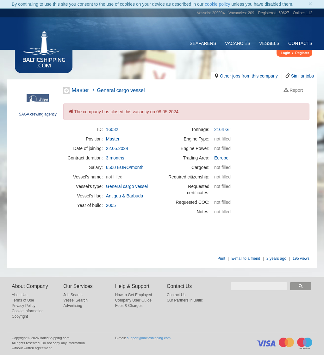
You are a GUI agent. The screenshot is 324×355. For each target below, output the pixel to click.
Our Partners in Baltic (185, 300)
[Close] (310, 3)
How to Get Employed (133, 295)
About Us (19, 295)
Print (221, 258)
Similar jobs (302, 75)
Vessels (269, 43)
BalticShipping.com (43, 63)
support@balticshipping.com (149, 338)
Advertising (72, 305)
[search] (259, 286)
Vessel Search (75, 300)
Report (293, 90)
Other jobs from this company (249, 75)
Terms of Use (23, 300)
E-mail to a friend (246, 258)
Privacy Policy (23, 305)
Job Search (73, 295)
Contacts (300, 43)
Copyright (20, 316)
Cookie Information (28, 311)
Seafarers (203, 43)
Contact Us (176, 295)
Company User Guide (133, 300)
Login (285, 53)
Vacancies (237, 43)
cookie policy (217, 4)
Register (302, 53)
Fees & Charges (129, 305)
